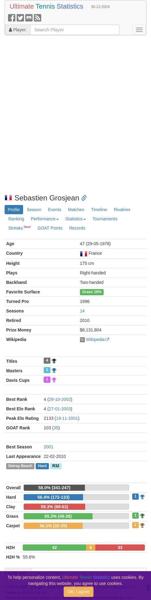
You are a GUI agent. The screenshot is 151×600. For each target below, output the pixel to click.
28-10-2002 (60, 399)
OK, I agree (79, 591)
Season (34, 209)
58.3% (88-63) (54, 506)
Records (77, 228)
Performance (44, 218)
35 (56, 427)
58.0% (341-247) (54, 487)
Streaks (19, 227)
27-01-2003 (60, 408)
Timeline (99, 209)
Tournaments (105, 218)
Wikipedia (95, 339)
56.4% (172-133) (54, 497)
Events (54, 209)
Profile (14, 209)
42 (54, 547)
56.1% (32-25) (53, 525)
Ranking (16, 218)
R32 (55, 466)
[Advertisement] (73, 114)
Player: (17, 29)
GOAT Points (50, 228)
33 (119, 547)
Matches (76, 209)
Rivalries (122, 209)
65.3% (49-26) (58, 516)
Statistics (76, 218)
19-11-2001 (67, 418)
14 (82, 310)
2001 (48, 446)
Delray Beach (20, 466)
